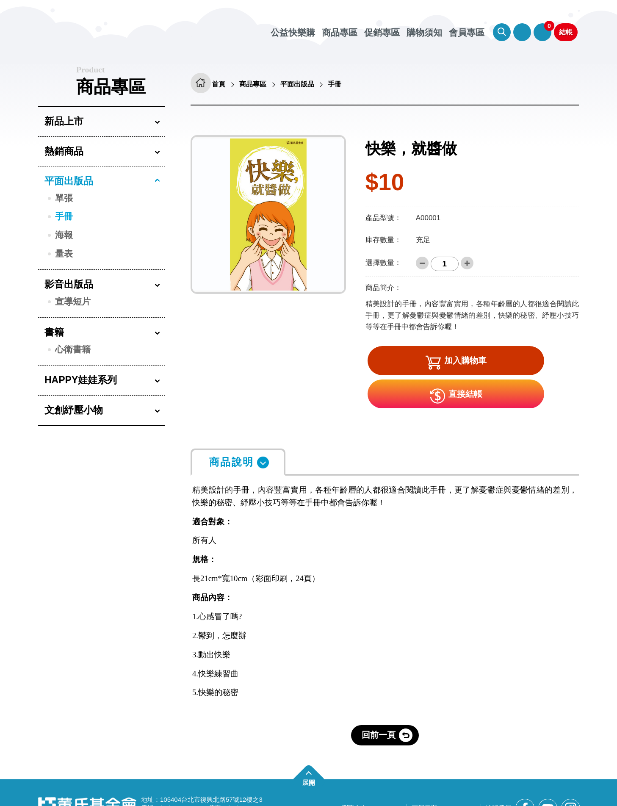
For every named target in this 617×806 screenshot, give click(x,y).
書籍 (54, 332)
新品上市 (63, 121)
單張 (64, 198)
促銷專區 (382, 33)
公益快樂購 (293, 33)
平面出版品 (68, 180)
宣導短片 (73, 301)
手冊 (64, 216)
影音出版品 (68, 284)
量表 (64, 253)
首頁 (223, 84)
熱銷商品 (63, 151)
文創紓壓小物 (73, 409)
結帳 (566, 32)
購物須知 (424, 33)
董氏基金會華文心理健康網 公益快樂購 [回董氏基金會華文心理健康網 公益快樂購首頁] (133, 30)
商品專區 (339, 33)
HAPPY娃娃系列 (80, 379)
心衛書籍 (73, 349)
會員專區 (522, 32)
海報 (64, 235)
